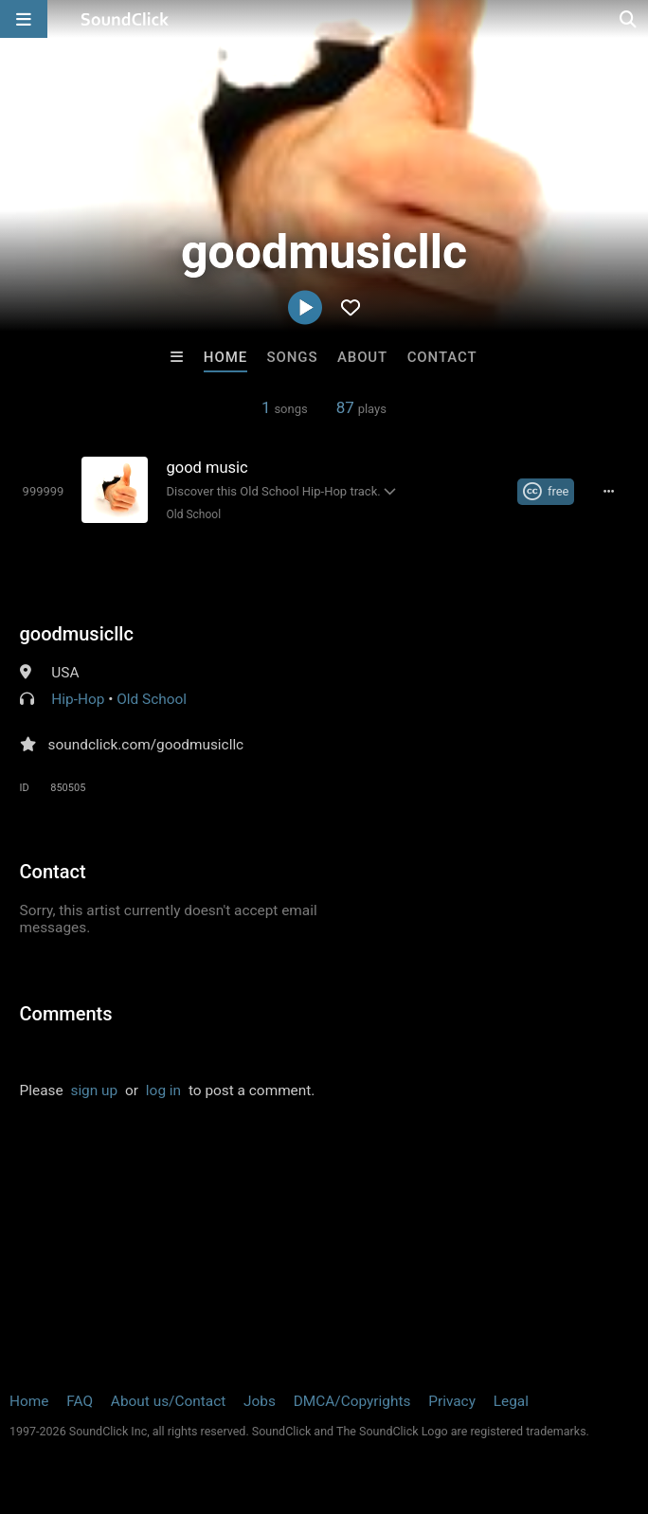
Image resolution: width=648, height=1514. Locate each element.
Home (225, 357)
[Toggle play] (43, 491)
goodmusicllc (77, 633)
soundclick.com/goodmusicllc (146, 744)
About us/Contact (168, 1401)
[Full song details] (608, 491)
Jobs (259, 1401)
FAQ (79, 1401)
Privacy (452, 1401)
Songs (292, 357)
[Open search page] (629, 19)
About (362, 357)
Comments (66, 1013)
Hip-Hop (77, 699)
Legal (511, 1401)
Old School (194, 514)
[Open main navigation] (23, 19)
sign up (93, 1090)
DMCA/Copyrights (352, 1401)
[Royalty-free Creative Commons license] (546, 491)
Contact (442, 357)
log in (163, 1090)
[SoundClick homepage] (125, 19)
